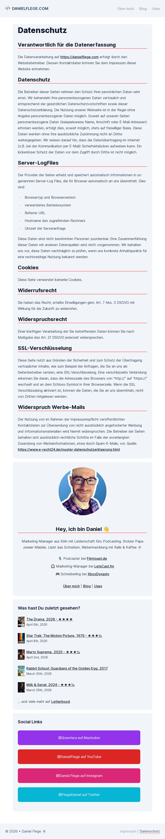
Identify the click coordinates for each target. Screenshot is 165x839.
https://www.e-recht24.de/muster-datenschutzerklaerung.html (69, 449)
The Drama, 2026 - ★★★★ (49, 619)
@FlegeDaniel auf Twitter (79, 794)
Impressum (128, 831)
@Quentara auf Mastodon (79, 738)
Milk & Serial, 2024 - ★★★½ (50, 685)
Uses (156, 8)
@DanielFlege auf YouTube (79, 757)
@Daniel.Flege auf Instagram (79, 776)
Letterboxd (60, 701)
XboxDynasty (98, 574)
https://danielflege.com (79, 57)
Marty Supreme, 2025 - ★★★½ (53, 652)
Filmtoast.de (97, 558)
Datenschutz (150, 831)
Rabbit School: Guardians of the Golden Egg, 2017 (67, 668)
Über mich (126, 8)
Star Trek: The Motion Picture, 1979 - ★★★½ (64, 635)
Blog (143, 8)
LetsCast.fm (104, 566)
